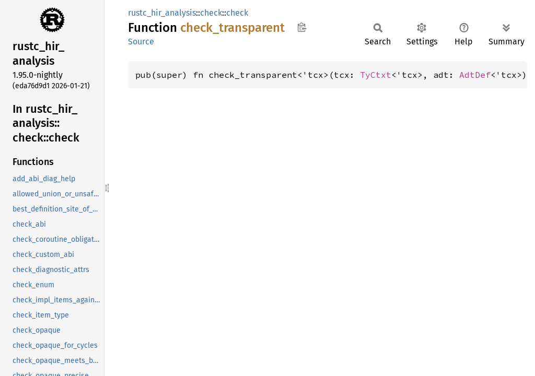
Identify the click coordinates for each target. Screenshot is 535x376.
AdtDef (475, 74)
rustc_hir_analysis (162, 13)
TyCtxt (375, 74)
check (211, 13)
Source (141, 41)
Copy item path (301, 27)
